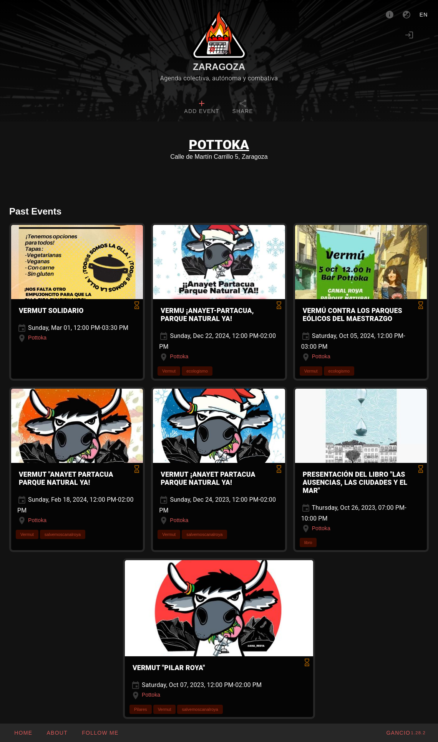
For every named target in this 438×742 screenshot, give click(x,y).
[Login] (409, 35)
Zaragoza (219, 67)
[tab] (201, 107)
